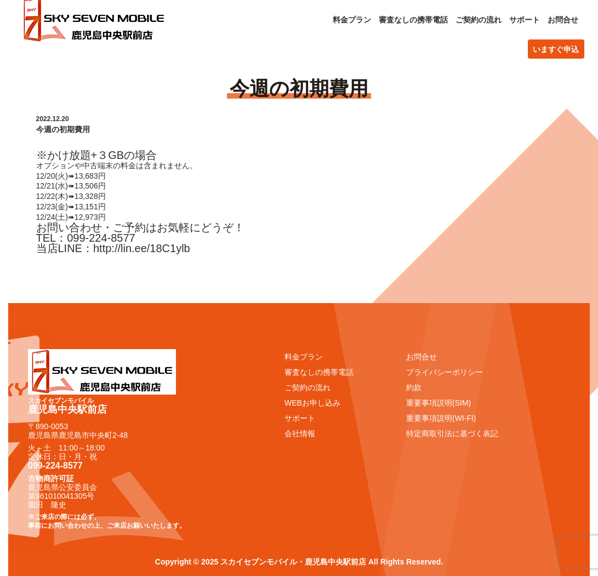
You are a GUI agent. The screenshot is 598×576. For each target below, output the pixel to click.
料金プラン (352, 20)
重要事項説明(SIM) (438, 402)
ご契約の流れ (478, 20)
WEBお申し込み (312, 402)
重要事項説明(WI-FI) (441, 418)
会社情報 (299, 433)
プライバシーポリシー (444, 372)
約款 (414, 387)
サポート (524, 20)
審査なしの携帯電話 (413, 20)
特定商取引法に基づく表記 (452, 433)
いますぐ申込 (556, 49)
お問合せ (563, 20)
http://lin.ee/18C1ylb (141, 248)
